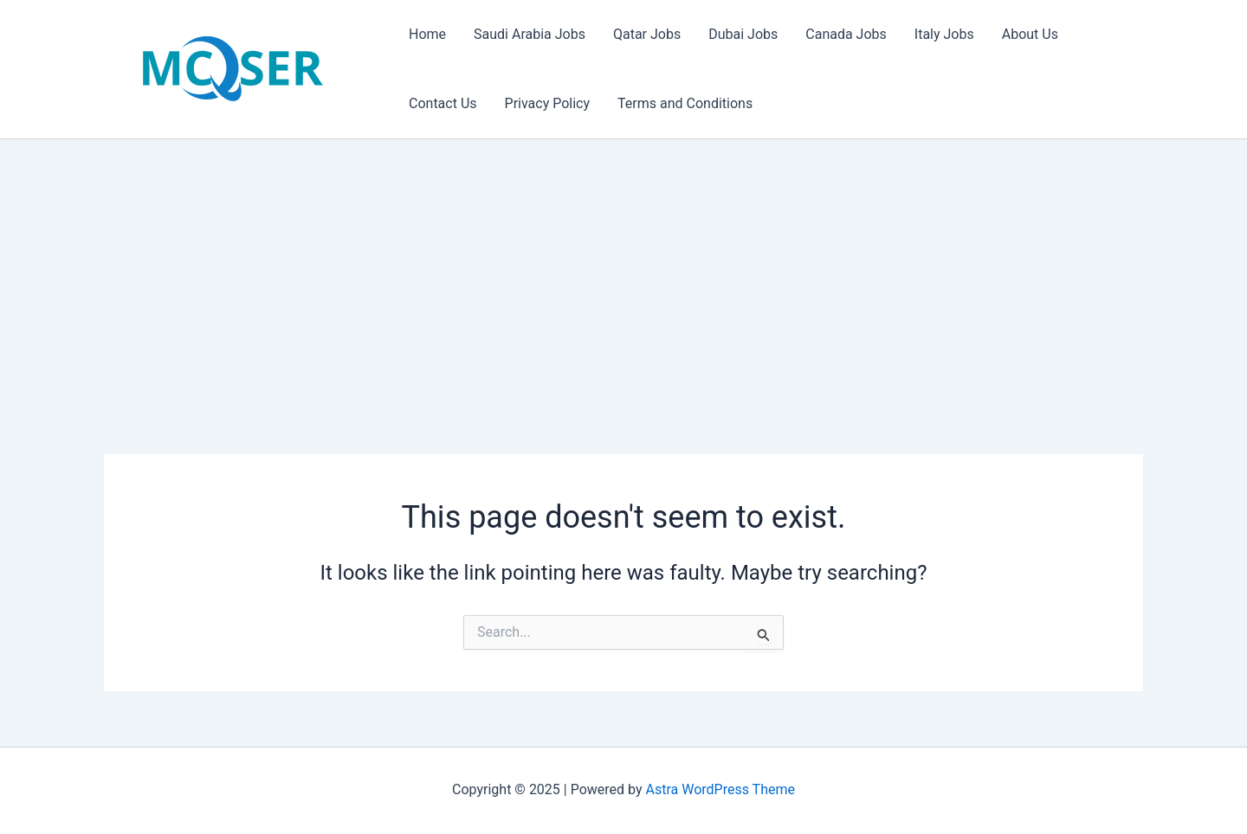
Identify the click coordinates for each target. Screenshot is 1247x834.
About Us (1030, 34)
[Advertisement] (623, 269)
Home (427, 34)
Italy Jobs (944, 34)
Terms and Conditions (685, 103)
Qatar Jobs (647, 34)
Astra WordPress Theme (720, 789)
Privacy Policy (548, 103)
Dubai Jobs (743, 34)
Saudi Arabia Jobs (529, 34)
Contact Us (443, 103)
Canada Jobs (846, 34)
